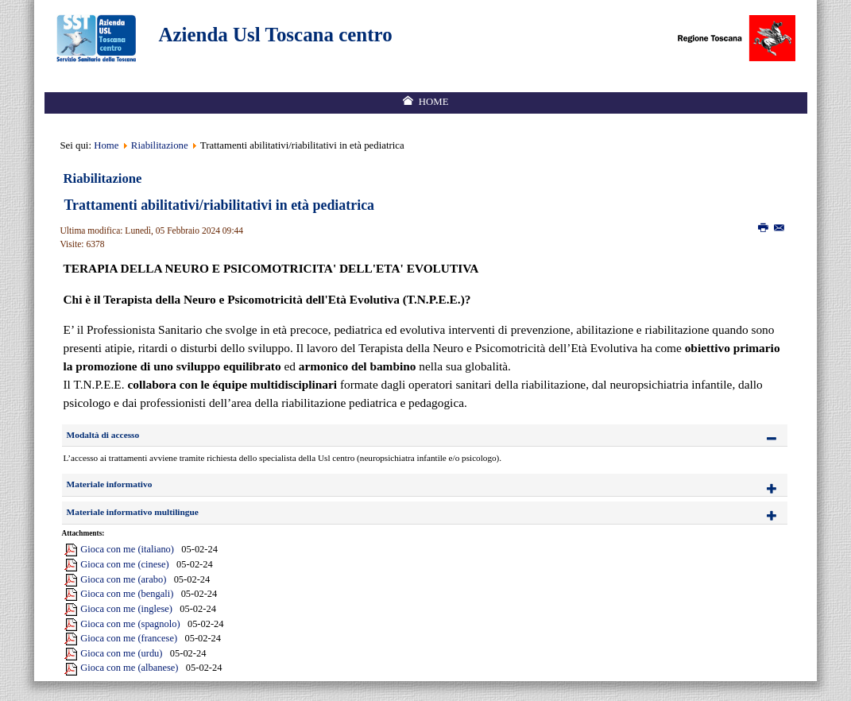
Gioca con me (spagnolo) (130, 623)
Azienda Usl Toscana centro (276, 34)
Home (106, 145)
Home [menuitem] (434, 101)
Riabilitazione (159, 145)
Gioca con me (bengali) (126, 593)
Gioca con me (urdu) (121, 653)
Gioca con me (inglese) (126, 608)
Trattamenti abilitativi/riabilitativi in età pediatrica (219, 205)
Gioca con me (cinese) (124, 564)
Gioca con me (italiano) (127, 549)
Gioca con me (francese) (128, 638)
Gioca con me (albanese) (129, 667)
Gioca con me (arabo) (123, 579)
